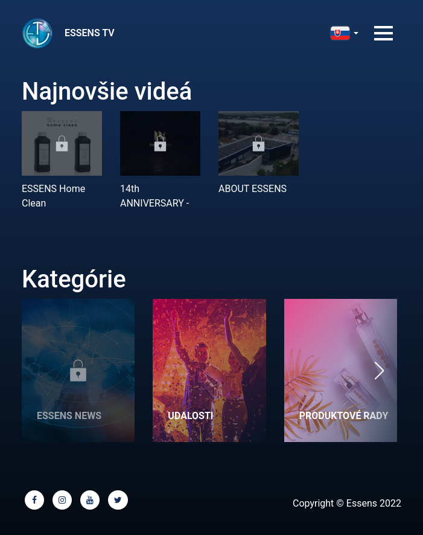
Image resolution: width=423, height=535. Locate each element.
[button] (379, 370)
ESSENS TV (90, 33)
